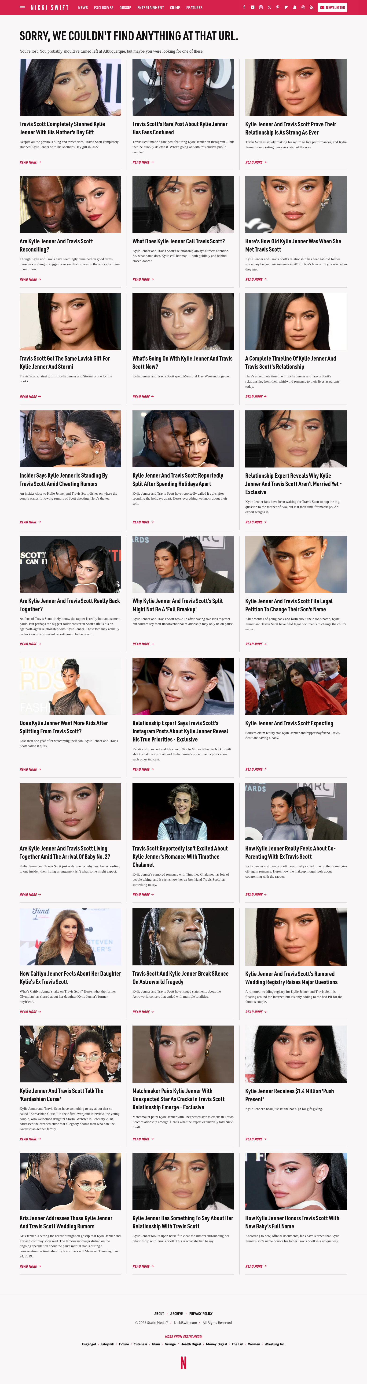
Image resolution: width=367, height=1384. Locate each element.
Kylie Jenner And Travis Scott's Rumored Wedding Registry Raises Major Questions (291, 977)
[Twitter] (269, 8)
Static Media (156, 1323)
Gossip (125, 7)
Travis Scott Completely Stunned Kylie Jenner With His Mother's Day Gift (62, 128)
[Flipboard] (286, 8)
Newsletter (332, 7)
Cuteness (140, 1344)
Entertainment (150, 7)
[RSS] (311, 8)
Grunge (170, 1344)
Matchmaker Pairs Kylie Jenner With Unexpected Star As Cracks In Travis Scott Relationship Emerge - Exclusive (178, 1098)
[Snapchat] (294, 8)
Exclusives (104, 7)
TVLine (124, 1344)
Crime (175, 7)
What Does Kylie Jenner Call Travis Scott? (178, 241)
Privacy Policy (201, 1313)
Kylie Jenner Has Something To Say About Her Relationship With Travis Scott (182, 1222)
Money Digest (216, 1344)
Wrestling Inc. (275, 1344)
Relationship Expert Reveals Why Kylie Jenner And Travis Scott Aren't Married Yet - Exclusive (293, 483)
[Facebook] (244, 8)
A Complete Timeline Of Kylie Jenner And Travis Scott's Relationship (290, 362)
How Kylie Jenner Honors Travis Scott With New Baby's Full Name (292, 1222)
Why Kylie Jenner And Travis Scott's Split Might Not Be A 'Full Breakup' (177, 604)
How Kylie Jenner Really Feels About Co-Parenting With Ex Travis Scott (290, 852)
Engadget (89, 1344)
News (83, 7)
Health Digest (190, 1344)
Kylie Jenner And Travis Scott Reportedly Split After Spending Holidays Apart (177, 479)
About (159, 1313)
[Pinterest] (277, 8)
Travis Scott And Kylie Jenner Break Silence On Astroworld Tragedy (180, 977)
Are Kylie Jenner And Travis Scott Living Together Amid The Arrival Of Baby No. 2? (65, 852)
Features (194, 7)
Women (254, 1344)
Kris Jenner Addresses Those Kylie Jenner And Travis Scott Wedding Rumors (66, 1222)
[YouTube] (252, 8)
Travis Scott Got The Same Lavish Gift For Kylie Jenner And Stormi (65, 362)
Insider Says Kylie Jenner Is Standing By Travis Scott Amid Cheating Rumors (64, 479)
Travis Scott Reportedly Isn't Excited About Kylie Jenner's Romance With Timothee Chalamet (180, 856)
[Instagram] (261, 8)
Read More (28, 162)
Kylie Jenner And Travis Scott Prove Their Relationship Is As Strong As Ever (290, 128)
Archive (176, 1313)
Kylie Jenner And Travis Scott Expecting (289, 723)
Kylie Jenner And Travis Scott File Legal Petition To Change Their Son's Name (289, 605)
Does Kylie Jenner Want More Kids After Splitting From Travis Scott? (64, 727)
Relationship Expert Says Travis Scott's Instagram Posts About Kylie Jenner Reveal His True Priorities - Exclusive (180, 731)
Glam (156, 1344)
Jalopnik (107, 1344)
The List (237, 1344)
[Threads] (303, 8)
